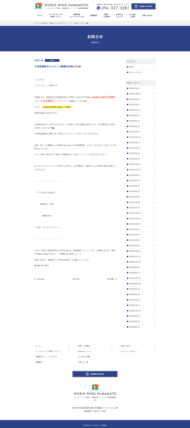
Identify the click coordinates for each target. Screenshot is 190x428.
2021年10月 (133, 224)
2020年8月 (133, 272)
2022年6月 (133, 180)
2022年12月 (133, 164)
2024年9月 (133, 115)
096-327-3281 (100, 408)
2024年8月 (133, 121)
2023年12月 (133, 137)
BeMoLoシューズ (119, 15)
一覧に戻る (75, 279)
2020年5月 (133, 289)
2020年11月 (133, 256)
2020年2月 (133, 300)
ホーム (40, 15)
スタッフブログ (135, 72)
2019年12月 (133, 310)
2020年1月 (133, 305)
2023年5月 (133, 153)
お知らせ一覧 (83, 362)
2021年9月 (133, 229)
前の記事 (40, 279)
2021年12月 (133, 213)
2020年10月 (133, 262)
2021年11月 (133, 218)
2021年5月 (133, 235)
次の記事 (110, 279)
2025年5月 (133, 99)
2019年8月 (133, 321)
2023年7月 (133, 148)
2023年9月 (133, 142)
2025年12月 (133, 94)
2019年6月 (133, 327)
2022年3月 (133, 197)
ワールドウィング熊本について (56, 15)
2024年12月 (133, 110)
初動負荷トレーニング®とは (76, 15)
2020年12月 (133, 251)
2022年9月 (133, 175)
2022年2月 (133, 202)
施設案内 (93, 15)
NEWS (131, 67)
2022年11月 (133, 169)
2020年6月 (133, 283)
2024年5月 (133, 126)
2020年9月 (133, 267)
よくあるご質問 (132, 15)
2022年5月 (133, 186)
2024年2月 (133, 132)
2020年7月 (133, 278)
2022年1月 (133, 207)
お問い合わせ (147, 15)
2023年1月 (133, 159)
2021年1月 (133, 245)
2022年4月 (133, 191)
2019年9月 (133, 316)
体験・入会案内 (106, 15)
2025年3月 (133, 104)
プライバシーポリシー (128, 351)
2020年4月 (133, 294)
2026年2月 (133, 88)
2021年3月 (133, 240)
